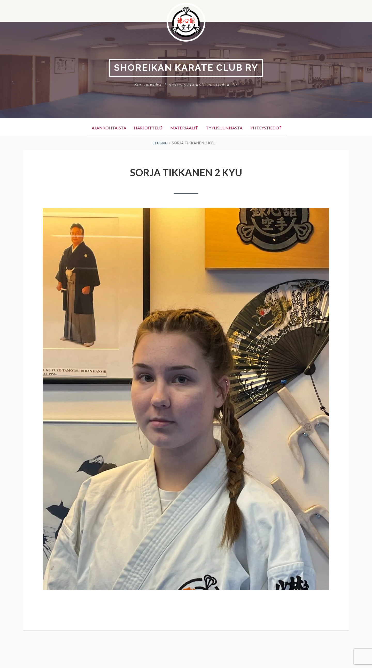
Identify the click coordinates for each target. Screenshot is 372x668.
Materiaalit (183, 127)
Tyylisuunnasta (229, 127)
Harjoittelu (141, 127)
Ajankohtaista (97, 127)
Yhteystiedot (276, 127)
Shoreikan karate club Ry (186, 68)
